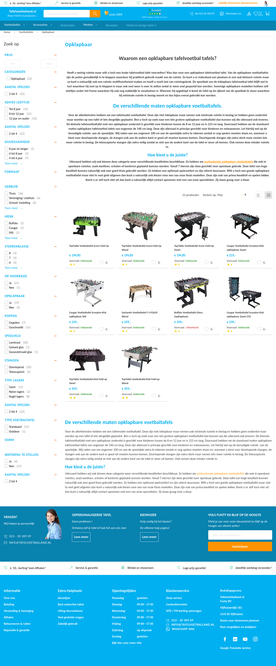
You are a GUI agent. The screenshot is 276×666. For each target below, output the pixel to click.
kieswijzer (64, 598)
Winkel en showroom (111, 3)
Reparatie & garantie (17, 630)
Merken (90, 25)
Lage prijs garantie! (153, 3)
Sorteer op (209, 195)
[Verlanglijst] (256, 13)
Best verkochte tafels (71, 604)
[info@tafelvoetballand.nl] (27, 543)
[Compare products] (249, 13)
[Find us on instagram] (255, 639)
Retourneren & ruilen (17, 623)
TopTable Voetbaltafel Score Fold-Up (89, 246)
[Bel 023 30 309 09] (202, 13)
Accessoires (42, 25)
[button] (101, 262)
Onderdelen (67, 25)
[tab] (31, 55)
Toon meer (13, 163)
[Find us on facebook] (225, 639)
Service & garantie (71, 3)
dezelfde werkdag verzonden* (198, 3)
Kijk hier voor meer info (127, 643)
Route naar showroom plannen (239, 620)
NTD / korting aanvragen (183, 611)
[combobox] (67, 13)
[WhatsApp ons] (230, 13)
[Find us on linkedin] (235, 639)
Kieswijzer (112, 25)
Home (7, 32)
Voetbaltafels (26, 32)
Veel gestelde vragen (71, 617)
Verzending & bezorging (19, 611)
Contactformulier (176, 604)
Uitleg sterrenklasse (70, 611)
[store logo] (23, 11)
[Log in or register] (260, 13)
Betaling (9, 604)
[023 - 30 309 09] (27, 536)
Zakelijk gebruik (68, 623)
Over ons (9, 598)
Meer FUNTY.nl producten (23, 15)
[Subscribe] (240, 546)
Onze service (174, 598)
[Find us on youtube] (245, 639)
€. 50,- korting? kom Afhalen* (25, 3)
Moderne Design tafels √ (141, 25)
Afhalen (9, 617)
